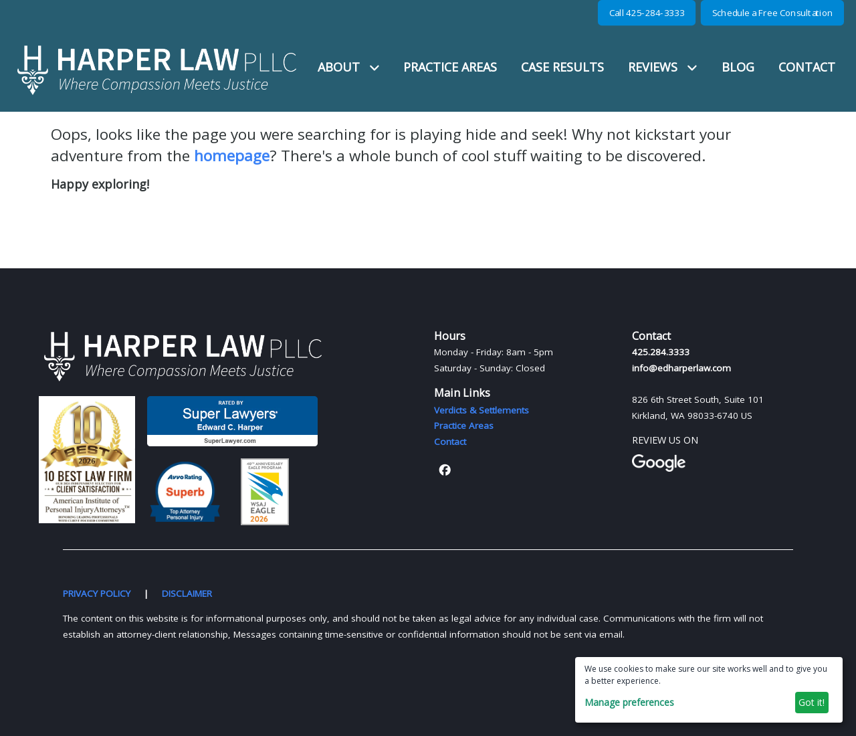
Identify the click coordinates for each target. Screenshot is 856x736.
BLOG (738, 67)
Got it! (811, 702)
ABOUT (348, 67)
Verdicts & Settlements (481, 410)
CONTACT (806, 67)
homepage (232, 155)
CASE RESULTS (562, 67)
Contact (450, 442)
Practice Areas (464, 426)
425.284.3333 (660, 352)
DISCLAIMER (187, 593)
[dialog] (709, 690)
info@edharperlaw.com (681, 368)
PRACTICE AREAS (450, 67)
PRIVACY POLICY (96, 593)
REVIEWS (662, 67)
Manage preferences (629, 702)
